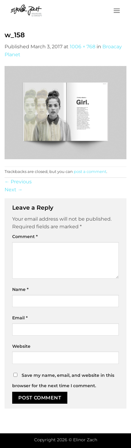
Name (20, 289)
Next (14, 190)
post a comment (90, 171)
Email (20, 318)
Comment (25, 236)
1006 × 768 (82, 47)
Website (21, 346)
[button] (116, 10)
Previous (18, 182)
